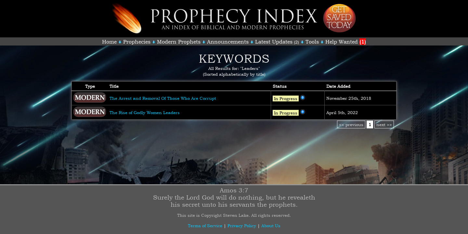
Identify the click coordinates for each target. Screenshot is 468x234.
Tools (312, 41)
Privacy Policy (242, 225)
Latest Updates (273, 41)
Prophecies (136, 41)
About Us (270, 225)
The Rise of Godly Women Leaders (145, 112)
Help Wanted (345, 41)
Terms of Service (205, 225)
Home (109, 41)
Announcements (228, 41)
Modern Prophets (179, 41)
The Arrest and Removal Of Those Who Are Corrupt (163, 98)
